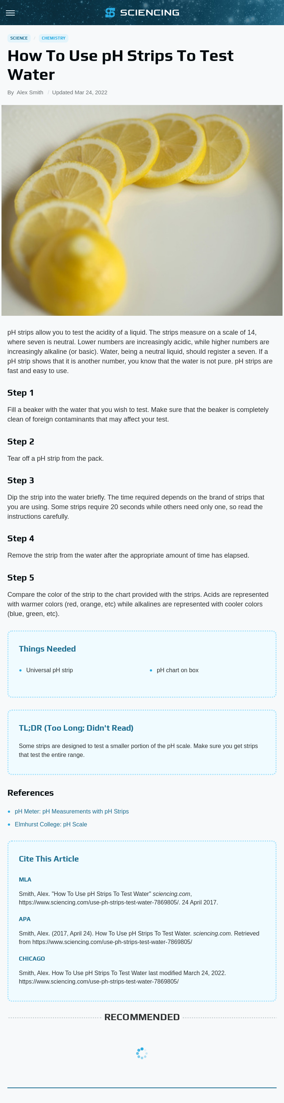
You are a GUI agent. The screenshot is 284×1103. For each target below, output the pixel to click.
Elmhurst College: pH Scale (51, 824)
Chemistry (54, 38)
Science (19, 38)
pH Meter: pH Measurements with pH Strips (72, 811)
